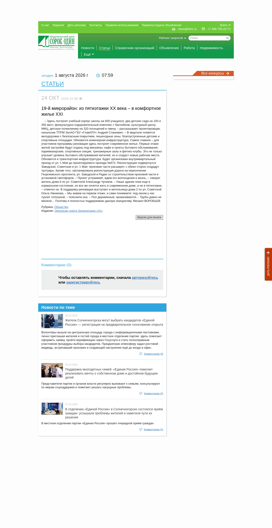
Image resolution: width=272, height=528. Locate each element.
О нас (45, 25)
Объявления (169, 48)
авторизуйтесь (145, 278)
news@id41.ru (187, 29)
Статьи (104, 48)
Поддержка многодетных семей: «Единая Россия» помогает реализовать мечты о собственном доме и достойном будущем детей (111, 373)
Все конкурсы (215, 73)
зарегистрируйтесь (83, 282)
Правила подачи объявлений (161, 25)
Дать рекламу (267, 264)
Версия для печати (149, 217)
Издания (58, 25)
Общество (61, 207)
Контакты (95, 25)
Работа (189, 48)
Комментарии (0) (153, 353)
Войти (223, 25)
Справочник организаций (134, 48)
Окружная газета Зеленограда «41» (79, 210)
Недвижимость (211, 48)
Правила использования (121, 25)
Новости (87, 48)
